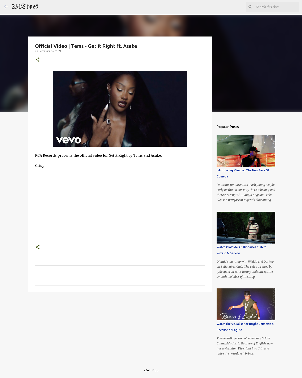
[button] (37, 60)
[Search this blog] (277, 7)
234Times (25, 6)
